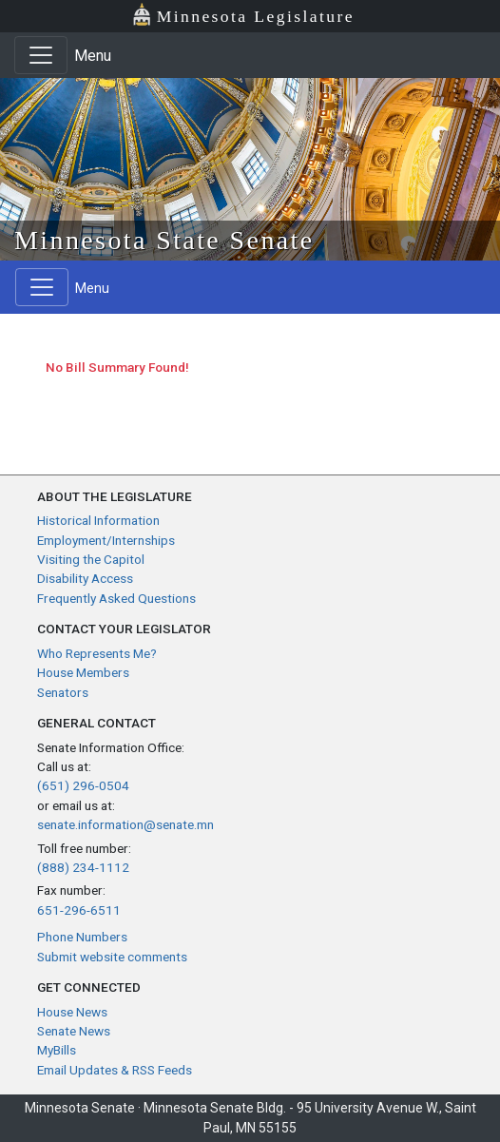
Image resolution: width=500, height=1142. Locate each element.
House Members (83, 672)
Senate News (73, 1030)
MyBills (56, 1049)
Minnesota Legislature (243, 15)
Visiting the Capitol (90, 559)
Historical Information (98, 520)
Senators (62, 692)
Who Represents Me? (97, 653)
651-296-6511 (79, 910)
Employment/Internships (106, 540)
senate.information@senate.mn (125, 824)
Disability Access (85, 578)
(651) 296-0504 (83, 785)
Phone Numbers (82, 936)
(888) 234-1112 (83, 867)
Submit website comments (112, 956)
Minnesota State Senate (164, 240)
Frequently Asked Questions (116, 598)
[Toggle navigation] (40, 55)
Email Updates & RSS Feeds (114, 1069)
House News (72, 1011)
